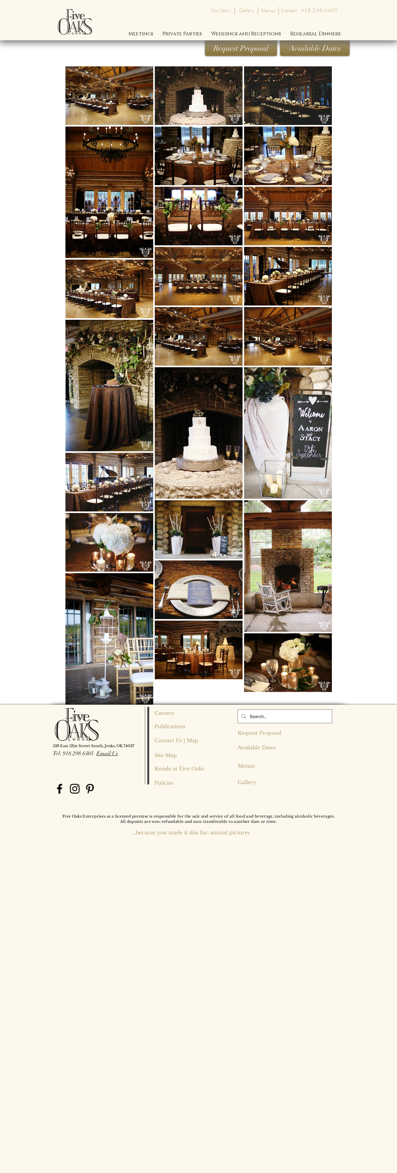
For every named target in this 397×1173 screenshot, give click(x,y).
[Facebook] (59, 788)
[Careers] (176, 713)
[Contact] (289, 10)
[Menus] (268, 10)
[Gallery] (246, 10)
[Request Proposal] (241, 48)
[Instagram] (74, 788)
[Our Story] (220, 10)
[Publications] (176, 726)
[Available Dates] (315, 48)
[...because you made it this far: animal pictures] (191, 832)
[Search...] (284, 716)
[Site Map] (165, 755)
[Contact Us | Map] (176, 740)
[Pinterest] (89, 788)
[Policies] (164, 783)
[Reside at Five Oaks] (179, 768)
